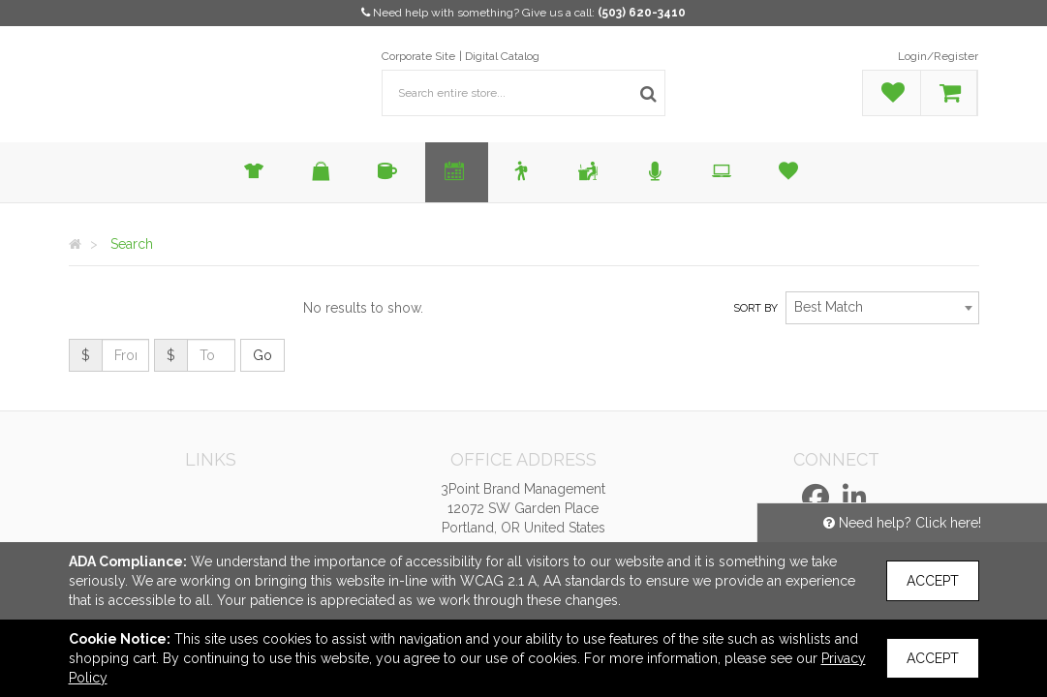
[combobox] (882, 307)
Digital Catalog (502, 56)
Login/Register (938, 56)
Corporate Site (418, 56)
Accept (933, 581)
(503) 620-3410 (642, 12)
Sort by (755, 308)
